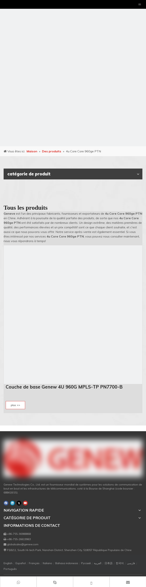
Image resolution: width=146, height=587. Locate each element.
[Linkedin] (12, 503)
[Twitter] (19, 503)
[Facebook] (6, 503)
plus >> (15, 405)
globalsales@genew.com (22, 544)
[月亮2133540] (73, 73)
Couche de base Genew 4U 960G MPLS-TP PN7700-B (64, 387)
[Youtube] (25, 503)
